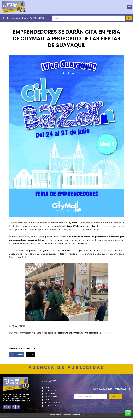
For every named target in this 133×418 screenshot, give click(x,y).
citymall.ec (108, 333)
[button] (129, 7)
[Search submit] (129, 18)
